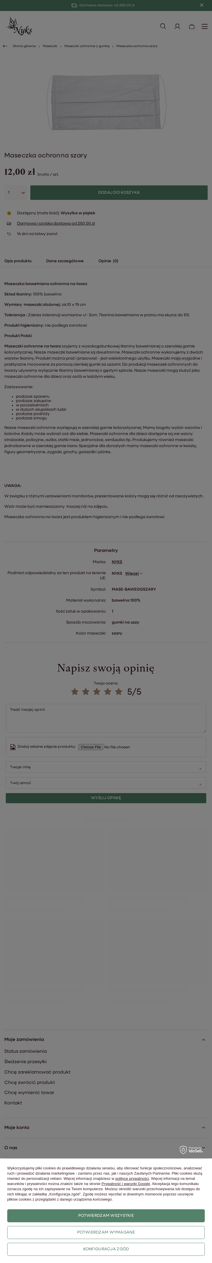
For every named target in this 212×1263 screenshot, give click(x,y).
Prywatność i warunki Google (126, 1184)
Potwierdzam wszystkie (106, 1216)
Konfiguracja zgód (106, 1249)
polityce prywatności (132, 1178)
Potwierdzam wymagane (106, 1232)
